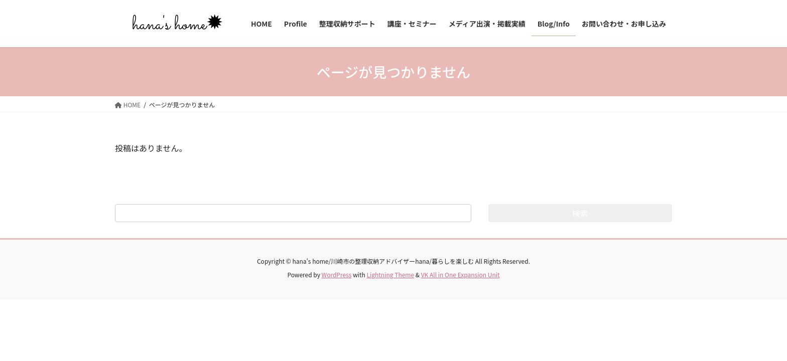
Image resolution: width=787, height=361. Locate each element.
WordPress (337, 274)
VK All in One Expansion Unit (460, 274)
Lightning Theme (390, 274)
